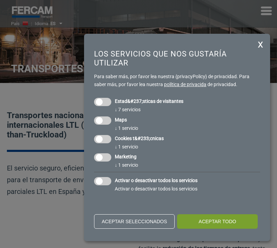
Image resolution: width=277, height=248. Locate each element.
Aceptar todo (217, 221)
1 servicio (126, 128)
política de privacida (185, 84)
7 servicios (128, 109)
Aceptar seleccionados (134, 221)
